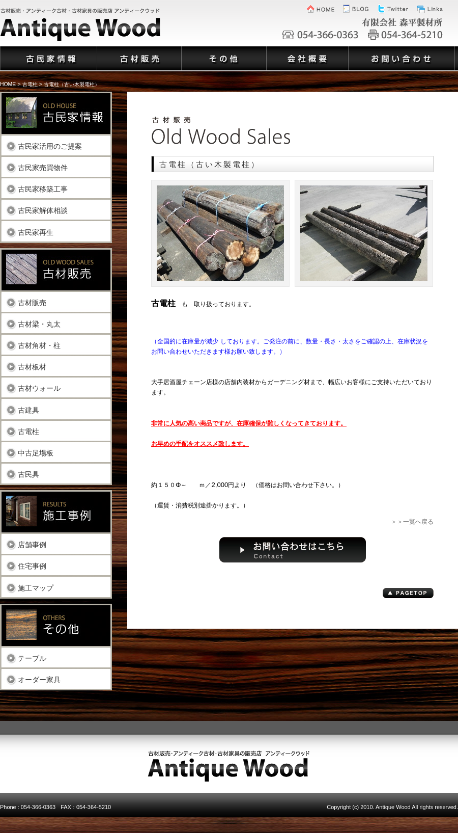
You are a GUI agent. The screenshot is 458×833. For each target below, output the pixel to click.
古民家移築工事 (43, 188)
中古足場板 (35, 452)
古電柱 (28, 431)
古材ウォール (39, 388)
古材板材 (32, 366)
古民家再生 (35, 232)
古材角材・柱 (39, 345)
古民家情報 (48, 52)
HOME (8, 84)
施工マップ (35, 587)
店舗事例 (32, 544)
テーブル (32, 658)
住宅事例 (32, 565)
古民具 (28, 474)
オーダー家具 (39, 679)
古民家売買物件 (43, 167)
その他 (223, 52)
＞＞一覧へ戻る (412, 521)
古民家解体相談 (43, 210)
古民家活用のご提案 (50, 146)
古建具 (28, 410)
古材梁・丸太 (39, 323)
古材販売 (32, 302)
